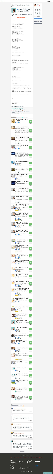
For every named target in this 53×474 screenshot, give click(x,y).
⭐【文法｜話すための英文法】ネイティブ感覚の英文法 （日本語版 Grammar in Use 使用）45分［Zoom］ (22, 275)
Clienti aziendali (12, 465)
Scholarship (11, 466)
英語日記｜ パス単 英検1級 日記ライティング (21, 313)
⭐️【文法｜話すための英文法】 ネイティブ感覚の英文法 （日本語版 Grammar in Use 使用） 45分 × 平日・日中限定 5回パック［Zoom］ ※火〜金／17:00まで (22, 289)
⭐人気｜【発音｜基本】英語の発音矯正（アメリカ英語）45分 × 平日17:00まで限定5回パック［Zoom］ (22, 205)
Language (12, 5)
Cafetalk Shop (28, 463)
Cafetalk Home (12, 461)
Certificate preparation (19, 5)
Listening (29, 5)
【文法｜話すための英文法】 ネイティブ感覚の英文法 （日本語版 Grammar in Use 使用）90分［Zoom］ (22, 282)
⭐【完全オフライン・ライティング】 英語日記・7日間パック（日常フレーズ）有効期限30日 (22, 306)
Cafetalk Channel (29, 461)
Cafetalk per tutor (21, 461)
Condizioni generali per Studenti (14, 463)
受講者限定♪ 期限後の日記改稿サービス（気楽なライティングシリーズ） (21, 381)
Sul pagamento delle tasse (22, 468)
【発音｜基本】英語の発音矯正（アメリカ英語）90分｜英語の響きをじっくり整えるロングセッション (22, 197)
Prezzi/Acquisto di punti (13, 462)
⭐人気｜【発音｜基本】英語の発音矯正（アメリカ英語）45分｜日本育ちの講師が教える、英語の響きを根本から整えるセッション (22, 189)
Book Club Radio (12, 468)
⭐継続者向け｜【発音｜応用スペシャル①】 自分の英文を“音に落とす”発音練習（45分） (21, 254)
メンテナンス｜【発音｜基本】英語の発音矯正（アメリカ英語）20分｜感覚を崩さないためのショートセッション (22, 223)
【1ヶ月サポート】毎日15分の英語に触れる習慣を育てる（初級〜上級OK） (21, 126)
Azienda (11, 457)
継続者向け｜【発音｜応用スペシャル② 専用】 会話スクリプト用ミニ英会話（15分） (21, 267)
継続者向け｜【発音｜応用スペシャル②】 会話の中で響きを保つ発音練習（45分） (22, 261)
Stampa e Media (35, 457)
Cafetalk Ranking (29, 462)
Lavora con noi (30, 457)
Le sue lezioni (38, 21)
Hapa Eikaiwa (28, 467)
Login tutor (20, 462)
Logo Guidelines (41, 457)
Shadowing (13, 6)
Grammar (26, 5)
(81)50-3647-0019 (38, 463)
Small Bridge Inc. (29, 466)
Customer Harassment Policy (23, 457)
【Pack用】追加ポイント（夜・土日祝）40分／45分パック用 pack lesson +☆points (22, 367)
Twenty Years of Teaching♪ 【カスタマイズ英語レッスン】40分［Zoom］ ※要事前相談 (22, 341)
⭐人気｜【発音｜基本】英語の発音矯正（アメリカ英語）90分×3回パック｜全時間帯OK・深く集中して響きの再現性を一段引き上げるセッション (22, 213)
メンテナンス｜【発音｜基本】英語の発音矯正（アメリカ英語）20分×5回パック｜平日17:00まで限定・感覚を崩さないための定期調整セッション (21, 231)
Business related (23, 5)
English (15, 5)
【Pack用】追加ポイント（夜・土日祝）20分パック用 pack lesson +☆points (22, 374)
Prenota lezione (21, 17)
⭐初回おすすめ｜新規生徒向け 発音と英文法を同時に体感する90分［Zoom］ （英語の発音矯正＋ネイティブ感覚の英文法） (22, 138)
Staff (14, 457)
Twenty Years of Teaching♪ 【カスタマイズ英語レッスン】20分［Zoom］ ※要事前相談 (22, 347)
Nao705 (12, 4)
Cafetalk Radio (12, 467)
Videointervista (20, 463)
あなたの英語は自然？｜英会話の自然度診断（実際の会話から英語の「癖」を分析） (21, 152)
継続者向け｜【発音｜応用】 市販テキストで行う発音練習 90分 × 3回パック (22, 246)
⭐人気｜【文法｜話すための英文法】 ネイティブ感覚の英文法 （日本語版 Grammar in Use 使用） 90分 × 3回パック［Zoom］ (22, 298)
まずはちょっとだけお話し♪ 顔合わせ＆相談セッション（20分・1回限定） (21, 146)
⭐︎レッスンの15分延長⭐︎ (18, 361)
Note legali (17, 457)
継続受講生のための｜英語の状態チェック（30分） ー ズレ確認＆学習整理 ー (21, 175)
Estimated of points (26, 11)
